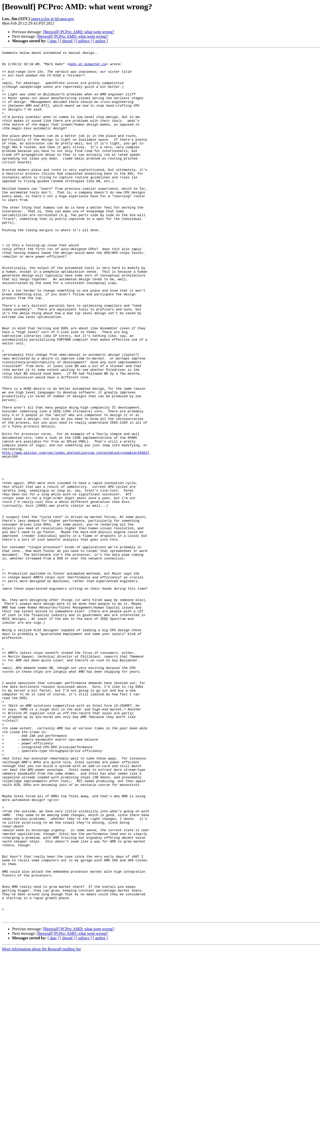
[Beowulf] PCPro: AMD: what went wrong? (78, 32)
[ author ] (100, 41)
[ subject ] (84, 41)
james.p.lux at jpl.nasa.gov (52, 19)
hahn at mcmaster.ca (87, 67)
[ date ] (53, 41)
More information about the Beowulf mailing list (41, 1122)
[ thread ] (67, 41)
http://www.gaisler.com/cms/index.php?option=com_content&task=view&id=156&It (75, 533)
